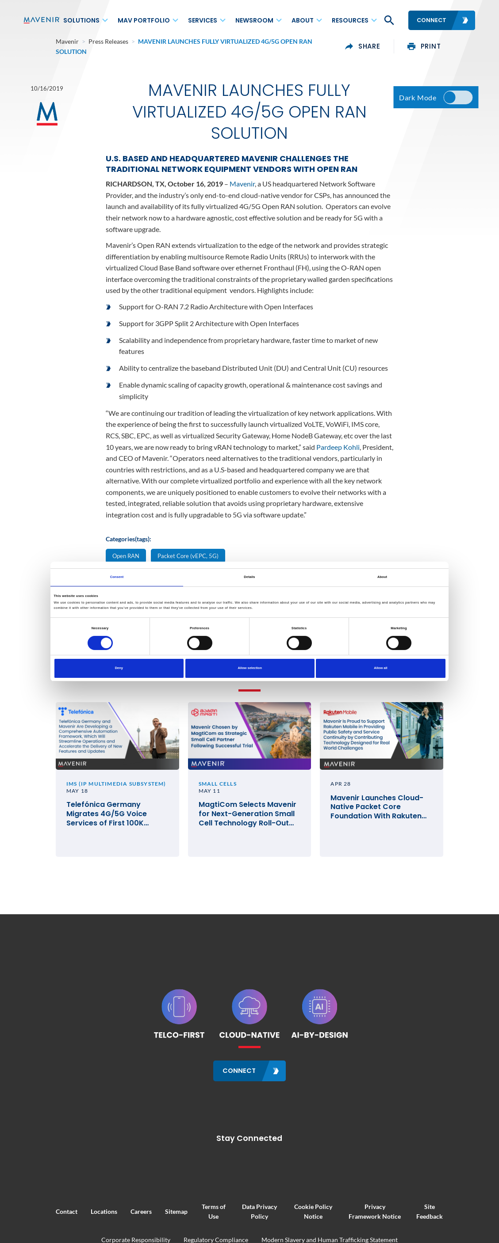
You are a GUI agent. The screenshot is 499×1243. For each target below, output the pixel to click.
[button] (388, 20)
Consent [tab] (117, 577)
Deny (119, 668)
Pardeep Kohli (338, 446)
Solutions (81, 20)
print (456, 43)
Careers (108, 1212)
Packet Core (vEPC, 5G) (188, 555)
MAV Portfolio (144, 20)
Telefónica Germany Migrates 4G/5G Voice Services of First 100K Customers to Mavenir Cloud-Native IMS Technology (88, 827)
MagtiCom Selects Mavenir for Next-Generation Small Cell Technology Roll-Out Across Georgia (243, 827)
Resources (350, 20)
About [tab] (382, 577)
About (303, 20)
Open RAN (125, 555)
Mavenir (242, 183)
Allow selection (250, 668)
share (395, 43)
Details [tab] (249, 577)
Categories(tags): (128, 538)
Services (202, 20)
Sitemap (143, 1212)
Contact (34, 1212)
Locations (71, 1212)
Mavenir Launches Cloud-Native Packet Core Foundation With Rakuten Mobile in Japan (400, 820)
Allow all (380, 668)
